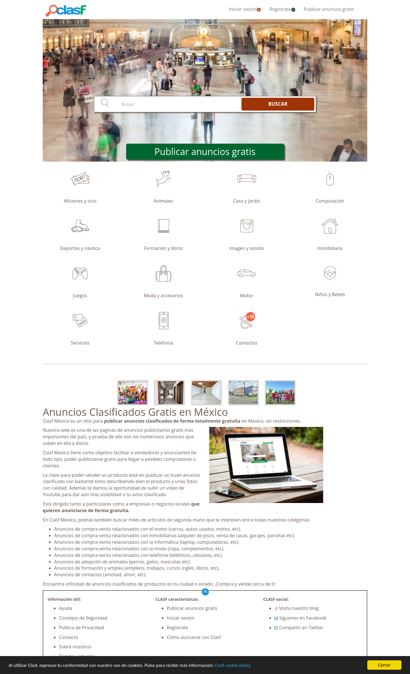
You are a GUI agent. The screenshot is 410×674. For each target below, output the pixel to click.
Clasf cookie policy (233, 665)
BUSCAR (277, 104)
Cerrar (384, 665)
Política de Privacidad (81, 627)
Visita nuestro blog (296, 608)
